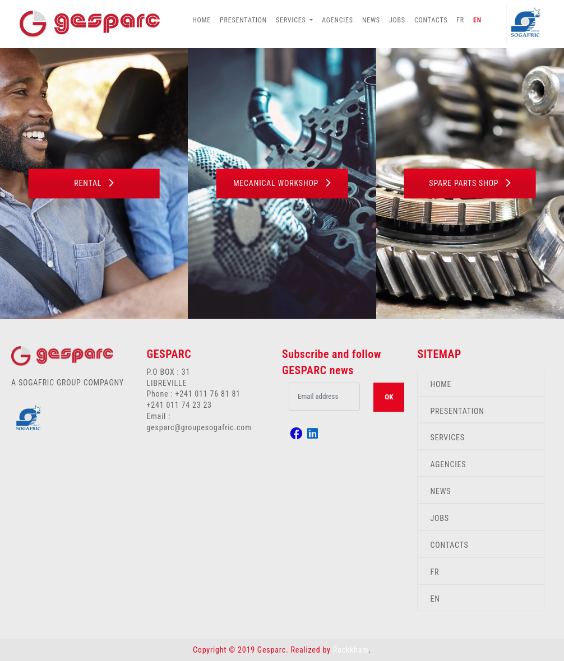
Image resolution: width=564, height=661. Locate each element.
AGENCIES (337, 20)
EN (477, 20)
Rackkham (351, 649)
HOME (201, 20)
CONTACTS (430, 20)
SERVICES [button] (292, 20)
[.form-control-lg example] (324, 397)
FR (460, 20)
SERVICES (447, 437)
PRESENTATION (243, 20)
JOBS (397, 20)
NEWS (371, 20)
